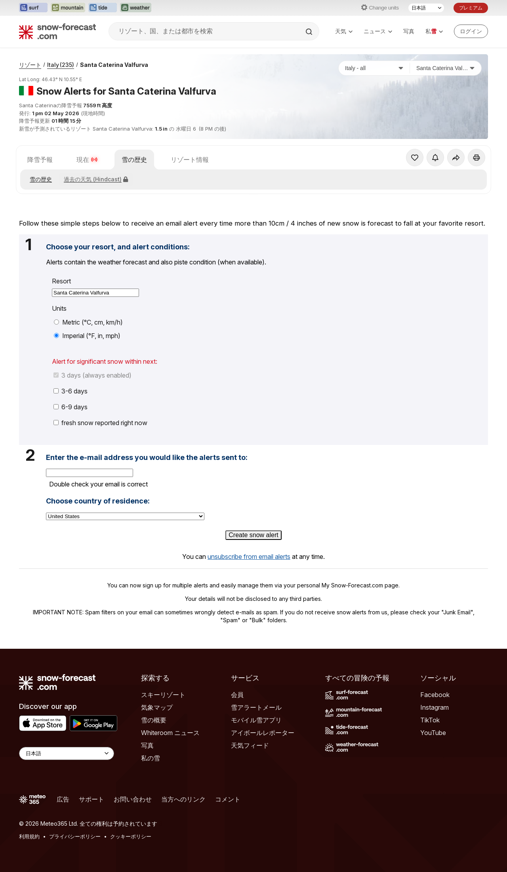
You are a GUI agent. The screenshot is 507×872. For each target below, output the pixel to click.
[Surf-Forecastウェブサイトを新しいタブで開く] (33, 8)
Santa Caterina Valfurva (114, 64)
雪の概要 (153, 720)
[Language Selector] (66, 753)
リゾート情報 (190, 159)
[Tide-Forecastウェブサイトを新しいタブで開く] (102, 8)
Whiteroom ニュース (170, 733)
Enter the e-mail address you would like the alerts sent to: (147, 458)
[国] (374, 68)
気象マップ (157, 707)
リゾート (30, 64)
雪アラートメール (256, 707)
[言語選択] (426, 8)
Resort (61, 281)
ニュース (378, 31)
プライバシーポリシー (75, 836)
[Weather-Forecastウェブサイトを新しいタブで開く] (135, 8)
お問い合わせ (133, 799)
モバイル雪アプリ (256, 720)
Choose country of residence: (98, 501)
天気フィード (250, 745)
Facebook (435, 695)
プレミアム (470, 8)
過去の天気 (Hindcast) (96, 179)
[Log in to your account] (471, 31)
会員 (237, 695)
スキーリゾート (163, 695)
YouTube (433, 733)
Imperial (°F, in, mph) (87, 336)
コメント (227, 799)
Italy (60, 64)
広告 (63, 799)
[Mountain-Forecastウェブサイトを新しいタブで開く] (68, 8)
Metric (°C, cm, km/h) (88, 322)
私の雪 (150, 758)
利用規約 (29, 836)
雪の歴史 (134, 159)
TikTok (430, 720)
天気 (344, 31)
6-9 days (70, 407)
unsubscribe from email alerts (249, 556)
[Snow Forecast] (57, 31)
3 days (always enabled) (92, 375)
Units (59, 308)
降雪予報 (40, 159)
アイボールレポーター (262, 733)
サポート (91, 799)
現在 (87, 159)
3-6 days (70, 391)
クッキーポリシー (130, 836)
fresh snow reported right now (100, 423)
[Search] (310, 32)
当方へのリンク (183, 799)
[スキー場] (445, 68)
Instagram (434, 707)
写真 (408, 31)
